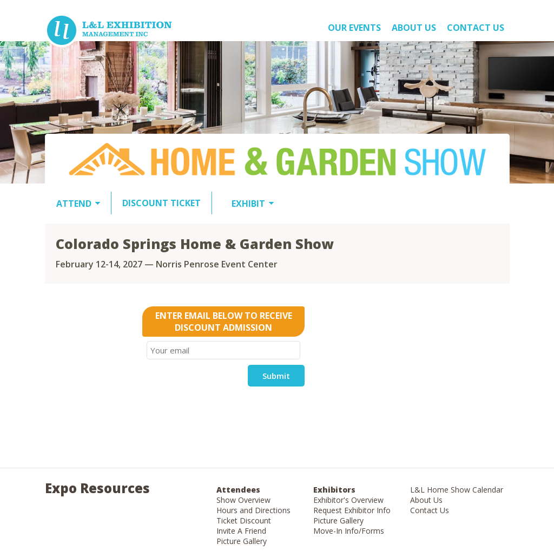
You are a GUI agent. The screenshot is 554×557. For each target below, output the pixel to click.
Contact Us (475, 28)
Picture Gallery (241, 541)
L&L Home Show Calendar (456, 489)
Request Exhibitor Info (352, 510)
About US (414, 28)
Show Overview (243, 500)
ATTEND (73, 203)
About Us (426, 500)
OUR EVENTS (354, 28)
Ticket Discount (243, 520)
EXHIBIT (248, 203)
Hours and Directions (253, 510)
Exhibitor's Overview (348, 500)
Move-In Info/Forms (348, 531)
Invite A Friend (241, 531)
